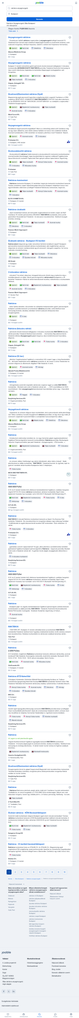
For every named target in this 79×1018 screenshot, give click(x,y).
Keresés (39, 19)
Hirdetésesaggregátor (35, 963)
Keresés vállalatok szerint (61, 973)
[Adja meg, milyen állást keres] (39, 8)
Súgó (4, 973)
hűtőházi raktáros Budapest (38, 936)
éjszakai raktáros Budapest (38, 903)
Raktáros (12, 303)
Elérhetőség (6, 966)
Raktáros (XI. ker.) (16, 356)
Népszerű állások (55, 894)
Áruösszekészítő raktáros (20, 151)
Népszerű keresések (17, 884)
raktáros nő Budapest (36, 896)
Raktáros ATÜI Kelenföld (19, 676)
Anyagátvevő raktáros (18, 409)
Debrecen (11, 896)
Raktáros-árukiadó (16, 209)
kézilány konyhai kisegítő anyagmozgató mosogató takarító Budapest (37, 931)
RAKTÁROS (13, 627)
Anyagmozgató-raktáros (19, 63)
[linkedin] (14, 991)
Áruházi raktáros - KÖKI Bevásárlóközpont (27, 813)
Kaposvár (11, 904)
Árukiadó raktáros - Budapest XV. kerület (26, 241)
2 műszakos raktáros (17, 272)
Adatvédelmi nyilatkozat (10, 1006)
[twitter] (9, 991)
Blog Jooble (56, 969)
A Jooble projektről (9, 963)
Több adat (13, 31)
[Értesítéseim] (76, 3)
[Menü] (3, 3)
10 (64, 872)
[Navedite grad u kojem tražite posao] (39, 13)
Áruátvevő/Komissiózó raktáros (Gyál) (25, 94)
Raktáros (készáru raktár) (19, 329)
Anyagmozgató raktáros (19, 37)
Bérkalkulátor (56, 976)
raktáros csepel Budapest (37, 916)
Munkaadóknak (32, 966)
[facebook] (4, 991)
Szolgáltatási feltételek (10, 1001)
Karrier (4, 969)
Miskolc (10, 898)
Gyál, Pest (11, 910)
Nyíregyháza (12, 901)
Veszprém (11, 907)
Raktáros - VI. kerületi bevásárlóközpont (26, 844)
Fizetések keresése (59, 966)
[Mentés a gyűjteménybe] (69, 37)
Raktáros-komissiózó (18, 180)
